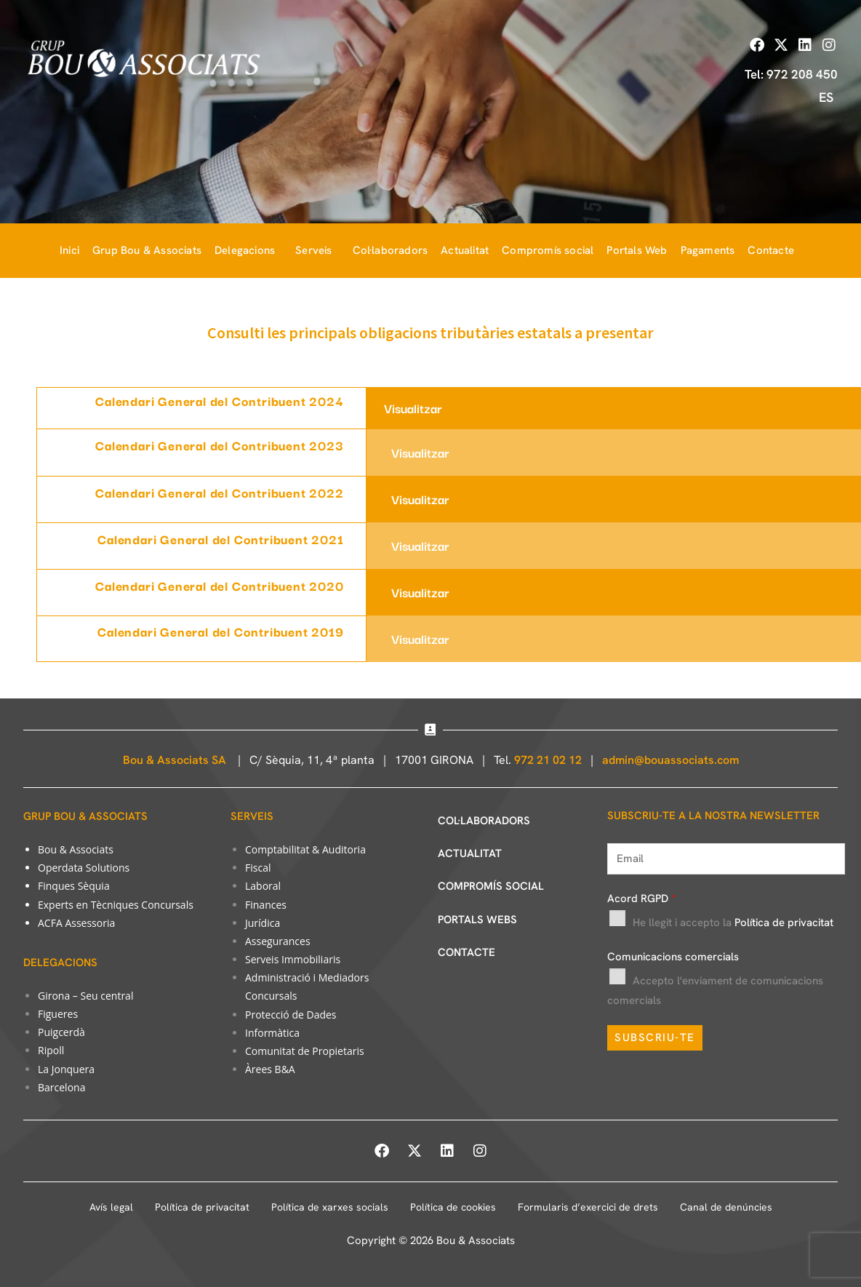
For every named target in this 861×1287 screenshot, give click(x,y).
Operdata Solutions (83, 867)
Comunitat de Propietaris (304, 1051)
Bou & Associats (75, 849)
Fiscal (258, 867)
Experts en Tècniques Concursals (115, 905)
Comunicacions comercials (673, 956)
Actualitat (465, 250)
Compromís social (547, 250)
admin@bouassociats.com (670, 760)
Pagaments (708, 250)
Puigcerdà (61, 1032)
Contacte (771, 250)
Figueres (58, 1014)
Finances (266, 905)
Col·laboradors (390, 250)
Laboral (263, 886)
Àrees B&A (270, 1069)
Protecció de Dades (291, 1014)
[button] (248, 250)
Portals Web (636, 250)
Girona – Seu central (85, 996)
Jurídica (262, 923)
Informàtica (272, 1033)
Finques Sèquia (74, 886)
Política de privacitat (783, 922)
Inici (69, 250)
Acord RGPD (641, 898)
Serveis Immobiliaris (292, 959)
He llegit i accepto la (733, 922)
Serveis (313, 250)
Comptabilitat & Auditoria (305, 849)
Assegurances (278, 941)
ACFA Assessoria (76, 923)
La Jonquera (66, 1069)
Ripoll (51, 1050)
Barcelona (61, 1087)
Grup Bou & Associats (146, 250)
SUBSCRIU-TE (654, 1037)
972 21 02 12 (548, 760)
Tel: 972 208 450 (791, 74)
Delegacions (245, 250)
